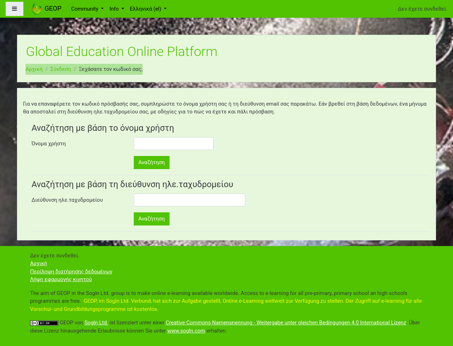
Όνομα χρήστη (48, 143)
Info (114, 9)
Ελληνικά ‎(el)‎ (146, 9)
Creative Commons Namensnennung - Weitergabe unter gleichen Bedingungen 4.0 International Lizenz (286, 322)
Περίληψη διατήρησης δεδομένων (71, 271)
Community (85, 9)
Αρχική (33, 69)
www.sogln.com (186, 331)
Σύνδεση (61, 69)
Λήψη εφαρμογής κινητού (61, 279)
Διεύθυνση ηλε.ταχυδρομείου (67, 200)
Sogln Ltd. (96, 322)
